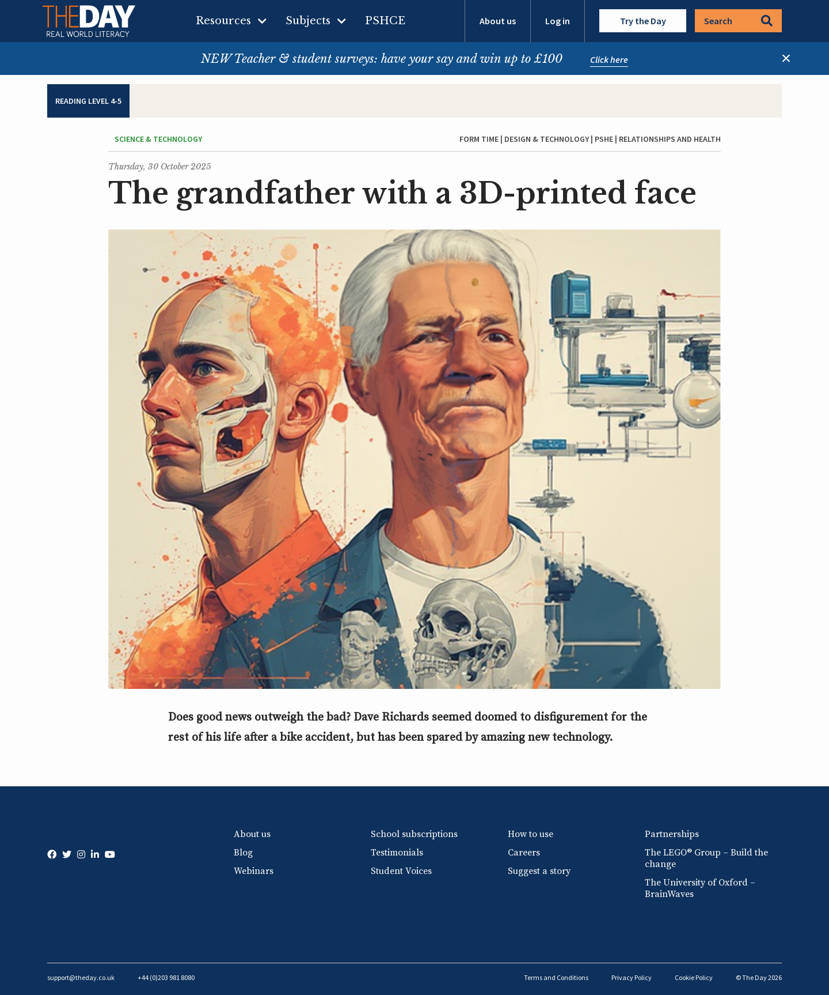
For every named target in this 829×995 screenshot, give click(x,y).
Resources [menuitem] (223, 20)
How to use (530, 834)
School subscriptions (414, 834)
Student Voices (401, 871)
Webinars (253, 871)
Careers (524, 852)
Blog (243, 852)
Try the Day (643, 21)
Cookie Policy (694, 977)
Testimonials (397, 852)
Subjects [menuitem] (308, 20)
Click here (609, 59)
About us (498, 21)
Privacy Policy (631, 977)
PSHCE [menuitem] (385, 20)
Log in (557, 21)
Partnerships (672, 834)
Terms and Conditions (556, 977)
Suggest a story (539, 871)
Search (738, 21)
